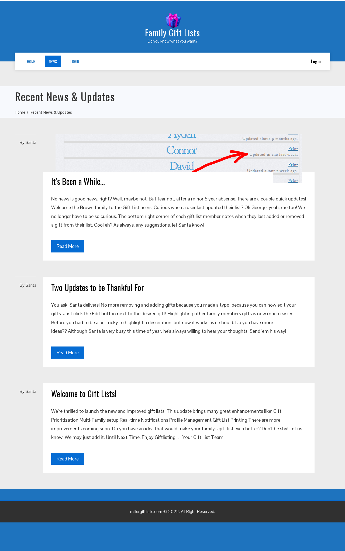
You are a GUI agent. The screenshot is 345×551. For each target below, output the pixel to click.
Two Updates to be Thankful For (97, 287)
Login (74, 61)
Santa (31, 142)
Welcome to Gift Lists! (83, 393)
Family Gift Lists (172, 32)
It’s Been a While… (78, 181)
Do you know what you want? (173, 41)
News (53, 61)
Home (31, 61)
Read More (68, 246)
